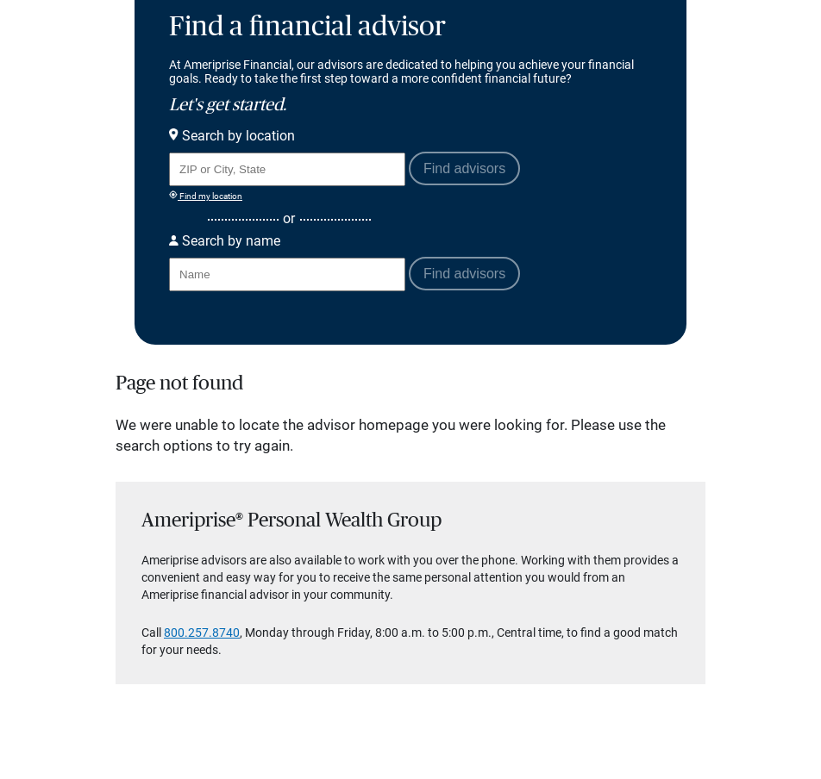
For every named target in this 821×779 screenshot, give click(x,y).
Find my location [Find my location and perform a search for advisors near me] (205, 195)
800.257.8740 (202, 632)
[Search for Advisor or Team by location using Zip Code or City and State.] (287, 169)
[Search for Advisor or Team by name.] (287, 274)
